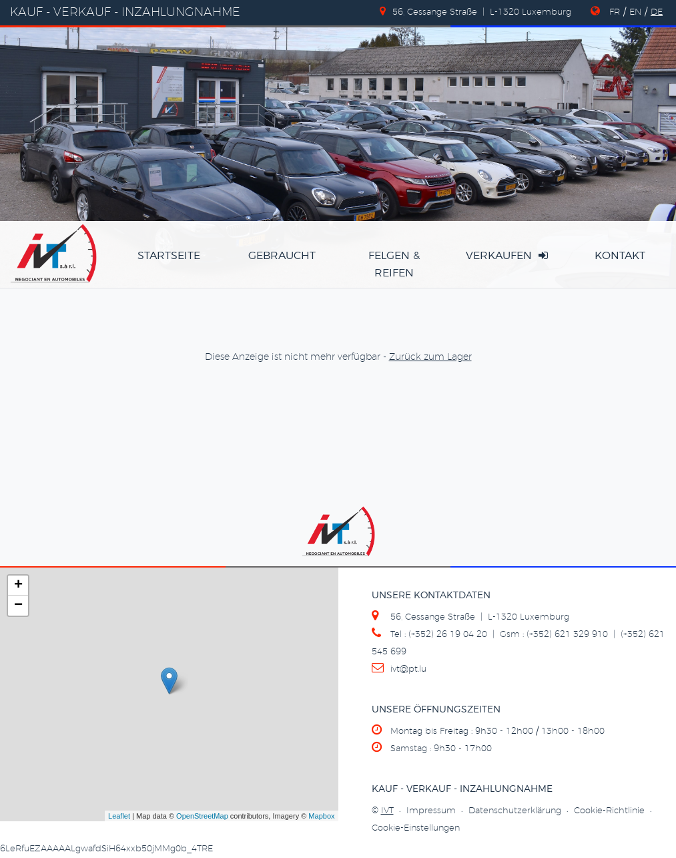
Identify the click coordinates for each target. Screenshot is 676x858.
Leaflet (119, 816)
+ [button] (18, 586)
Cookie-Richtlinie (609, 811)
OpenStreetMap (202, 816)
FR (614, 12)
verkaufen (507, 255)
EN (635, 12)
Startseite (168, 255)
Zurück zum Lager (430, 357)
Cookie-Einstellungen (416, 828)
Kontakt (620, 255)
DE (657, 12)
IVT (387, 811)
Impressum (431, 811)
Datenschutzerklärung (514, 811)
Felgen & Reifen (394, 264)
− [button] (18, 606)
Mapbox (321, 816)
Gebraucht (282, 255)
